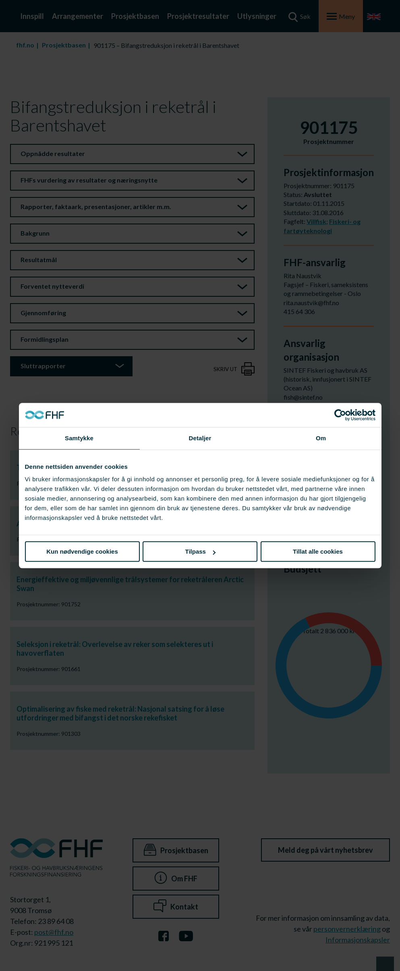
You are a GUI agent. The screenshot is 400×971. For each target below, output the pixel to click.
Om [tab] (321, 438)
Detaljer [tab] (200, 438)
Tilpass (200, 551)
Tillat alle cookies (318, 551)
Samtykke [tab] (79, 438)
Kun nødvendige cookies (82, 551)
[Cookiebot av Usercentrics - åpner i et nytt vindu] (340, 415)
